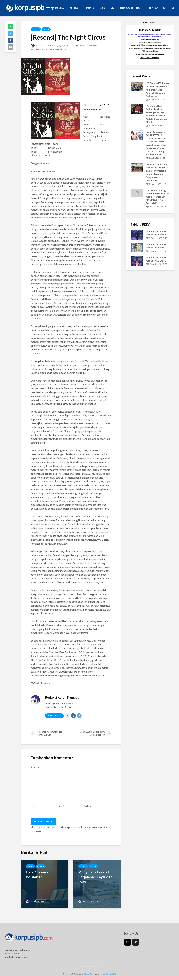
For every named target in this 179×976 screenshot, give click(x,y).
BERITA (73, 8)
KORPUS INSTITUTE (131, 8)
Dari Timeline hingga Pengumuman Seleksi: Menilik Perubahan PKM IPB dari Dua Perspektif (157, 197)
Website (87, 806)
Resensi (35, 29)
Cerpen (83, 866)
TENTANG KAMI (158, 8)
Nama (34, 806)
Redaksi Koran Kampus (43, 45)
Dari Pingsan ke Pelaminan (38, 874)
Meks (86, 968)
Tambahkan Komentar (89, 45)
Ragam (30, 866)
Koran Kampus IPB (108, 968)
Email (61, 806)
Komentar (35, 767)
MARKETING (107, 8)
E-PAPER (89, 8)
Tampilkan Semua (54, 716)
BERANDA (58, 8)
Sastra (46, 29)
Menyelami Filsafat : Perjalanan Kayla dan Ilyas (95, 877)
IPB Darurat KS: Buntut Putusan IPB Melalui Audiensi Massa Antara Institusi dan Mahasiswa (157, 90)
